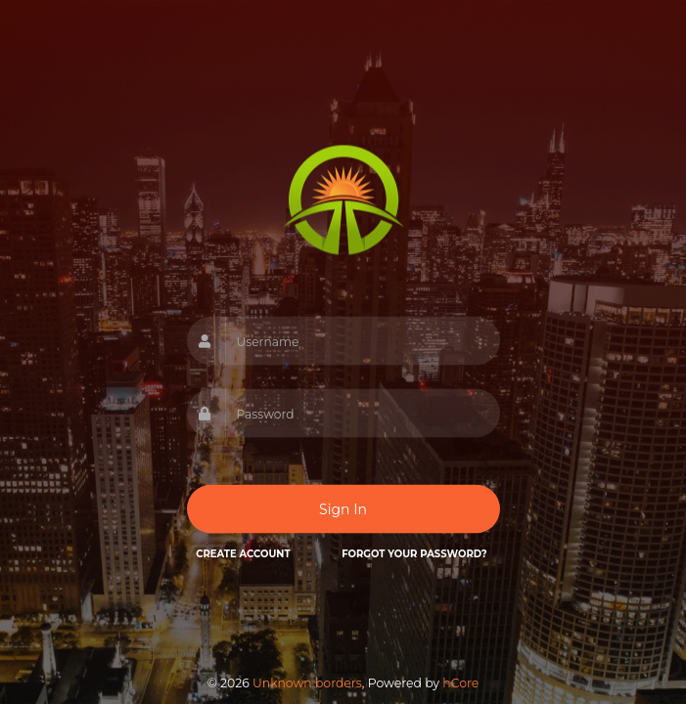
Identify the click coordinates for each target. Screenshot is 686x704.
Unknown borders (307, 683)
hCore (460, 683)
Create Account (243, 554)
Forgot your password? (414, 554)
